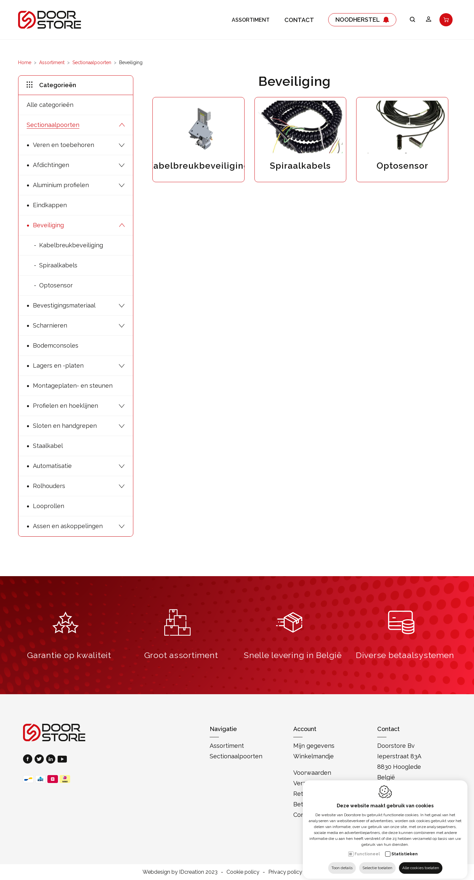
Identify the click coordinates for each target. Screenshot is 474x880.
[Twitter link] (40, 759)
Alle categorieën (50, 104)
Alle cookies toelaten (420, 862)
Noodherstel (362, 19)
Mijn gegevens (313, 745)
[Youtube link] (62, 759)
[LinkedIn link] (52, 759)
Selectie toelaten (377, 862)
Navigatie (223, 728)
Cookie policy (242, 872)
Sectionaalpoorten (91, 62)
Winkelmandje (313, 756)
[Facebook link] (29, 759)
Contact (299, 19)
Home (24, 62)
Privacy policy (285, 872)
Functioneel (367, 848)
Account (304, 728)
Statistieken (404, 848)
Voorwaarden (312, 772)
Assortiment (251, 20)
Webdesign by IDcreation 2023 (180, 872)
